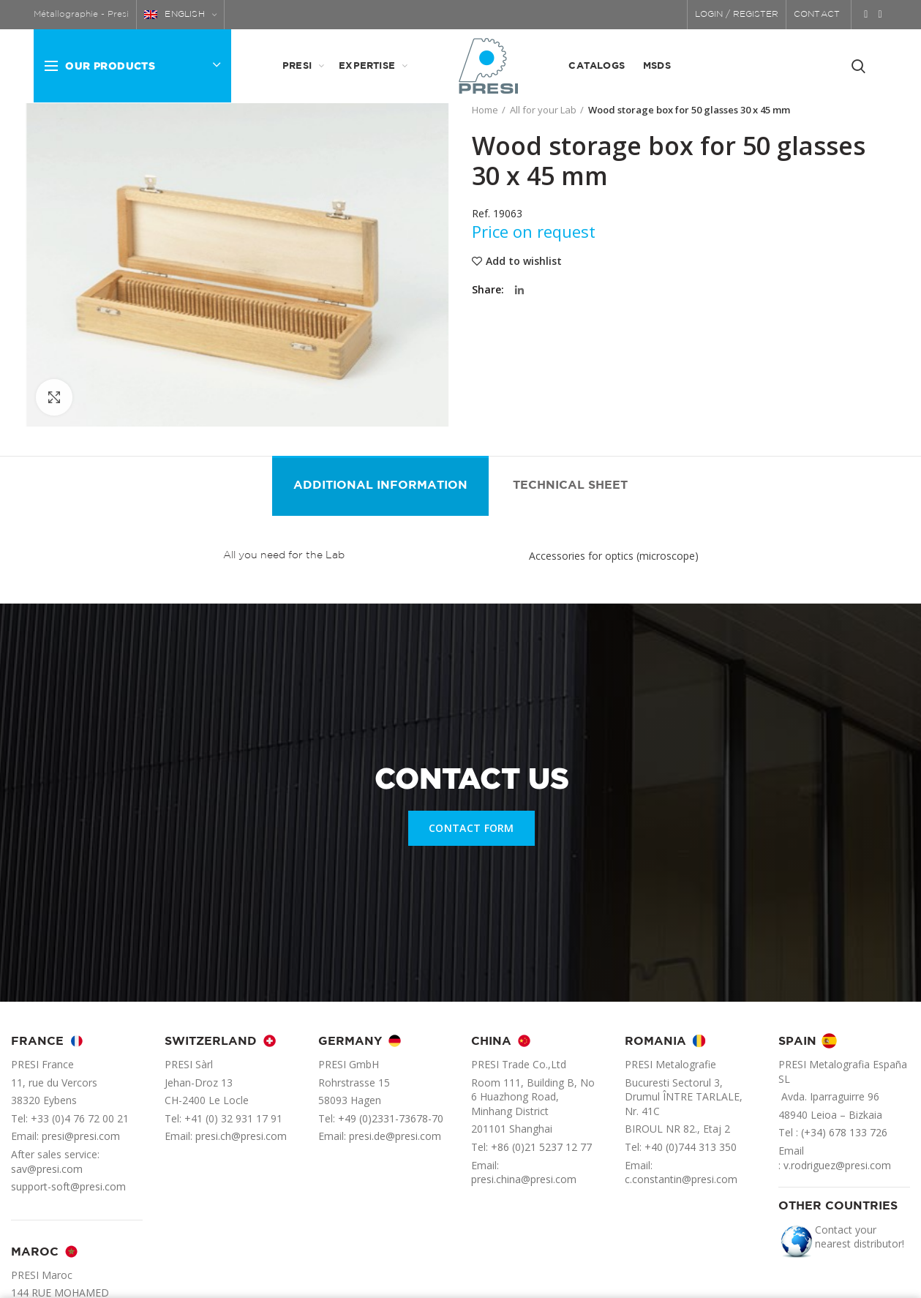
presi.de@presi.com (395, 1136)
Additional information (380, 485)
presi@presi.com (81, 1136)
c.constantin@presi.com (681, 1179)
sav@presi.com (47, 1169)
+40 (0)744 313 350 (690, 1147)
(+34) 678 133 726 (844, 1132)
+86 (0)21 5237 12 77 (541, 1147)
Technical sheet (570, 485)
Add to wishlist (524, 261)
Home (485, 109)
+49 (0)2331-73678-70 (390, 1118)
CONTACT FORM (471, 828)
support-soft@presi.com (68, 1186)
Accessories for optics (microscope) (614, 556)
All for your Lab (543, 109)
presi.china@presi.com (523, 1179)
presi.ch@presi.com (241, 1136)
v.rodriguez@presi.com (837, 1165)
